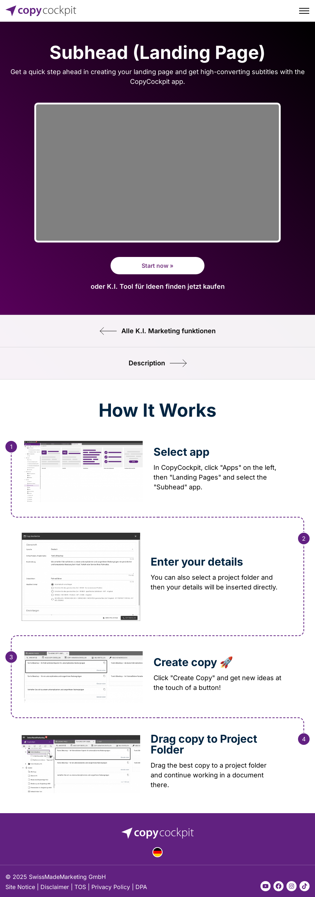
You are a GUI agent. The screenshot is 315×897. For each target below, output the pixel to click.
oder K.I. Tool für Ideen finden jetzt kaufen (158, 286)
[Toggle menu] (304, 10)
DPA (141, 886)
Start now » (157, 265)
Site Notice (20, 886)
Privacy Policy (110, 886)
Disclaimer (54, 886)
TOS (80, 886)
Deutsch (157, 852)
